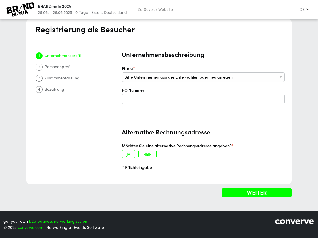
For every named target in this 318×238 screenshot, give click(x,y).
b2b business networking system (58, 221)
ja (128, 154)
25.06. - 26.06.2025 (55, 12)
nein (147, 154)
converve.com (30, 227)
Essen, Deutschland (109, 12)
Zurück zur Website (155, 9)
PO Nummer (133, 90)
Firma (128, 68)
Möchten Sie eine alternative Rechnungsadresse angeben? (178, 145)
